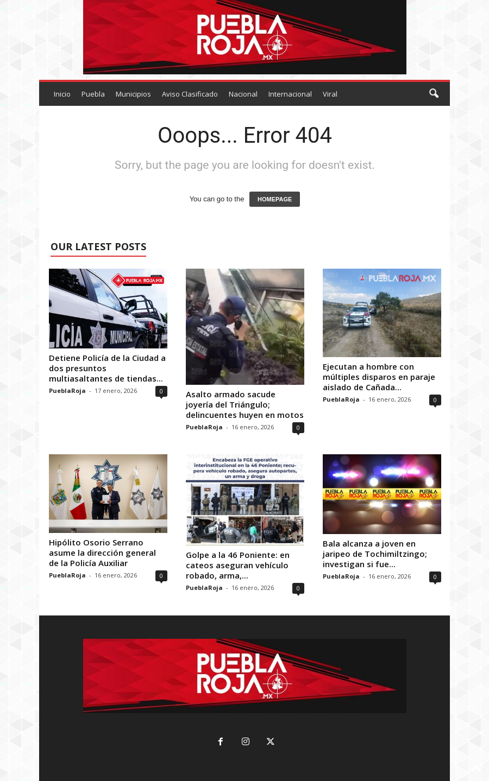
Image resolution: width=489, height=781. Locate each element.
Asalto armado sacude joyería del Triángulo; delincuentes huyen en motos (245, 404)
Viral (330, 94)
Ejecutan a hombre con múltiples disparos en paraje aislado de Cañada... (379, 376)
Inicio (62, 94)
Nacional (243, 94)
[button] (434, 94)
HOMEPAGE (275, 199)
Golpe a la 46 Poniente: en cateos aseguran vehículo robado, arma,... (238, 565)
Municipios (133, 94)
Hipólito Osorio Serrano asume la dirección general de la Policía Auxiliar (102, 552)
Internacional (290, 94)
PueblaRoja (67, 390)
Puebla (93, 94)
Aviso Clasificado (190, 94)
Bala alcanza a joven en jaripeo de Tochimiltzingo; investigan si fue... (375, 553)
